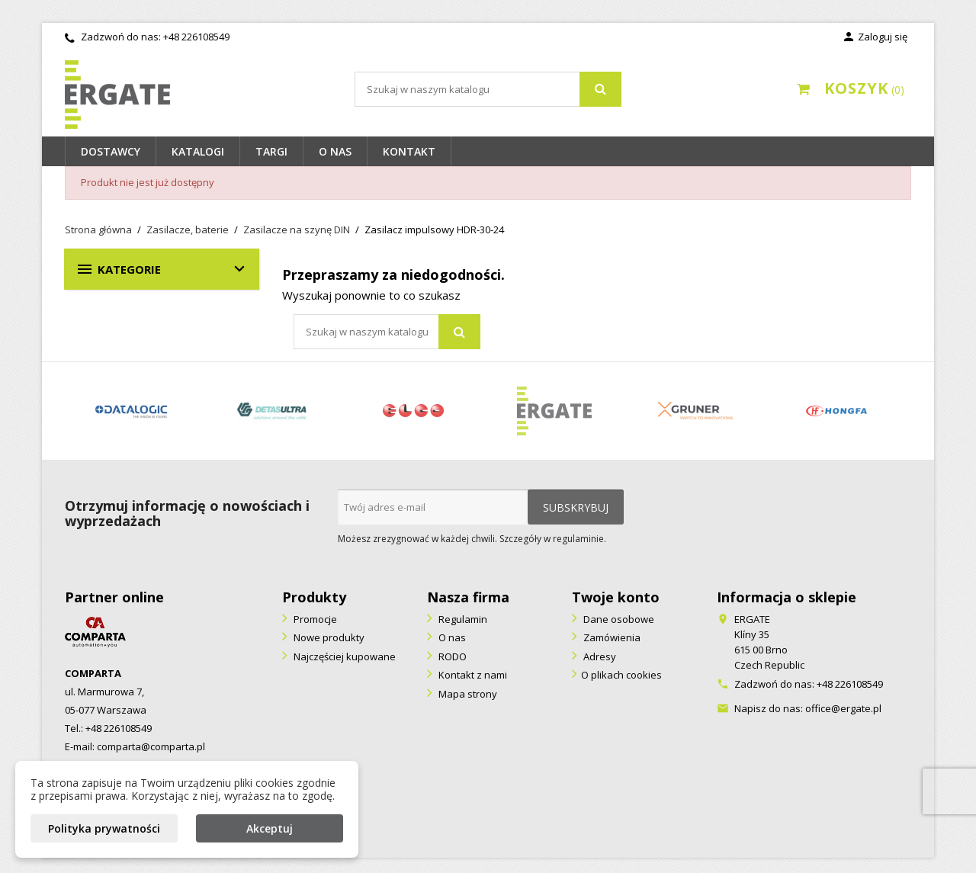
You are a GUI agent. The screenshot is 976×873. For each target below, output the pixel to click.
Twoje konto (616, 597)
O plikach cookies (621, 675)
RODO (451, 656)
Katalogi (198, 151)
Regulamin (461, 619)
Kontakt (409, 151)
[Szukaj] (488, 89)
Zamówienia (610, 637)
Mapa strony (466, 694)
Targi (271, 151)
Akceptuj (269, 828)
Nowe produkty (327, 637)
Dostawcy (110, 151)
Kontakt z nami (471, 675)
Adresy (598, 656)
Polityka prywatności (104, 828)
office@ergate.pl (843, 708)
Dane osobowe (617, 619)
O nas (335, 151)
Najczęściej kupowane (343, 656)
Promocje (314, 619)
